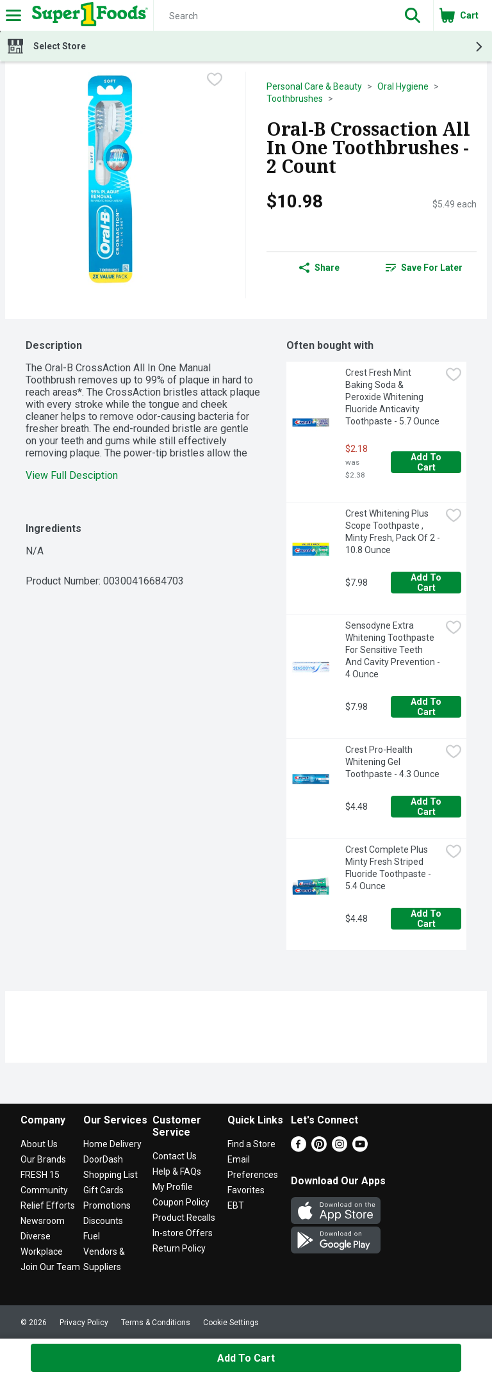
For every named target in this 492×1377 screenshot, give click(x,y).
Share (319, 267)
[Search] (273, 16)
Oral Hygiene (403, 86)
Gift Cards (103, 1190)
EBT (235, 1205)
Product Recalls (183, 1217)
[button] (412, 15)
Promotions (107, 1205)
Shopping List (110, 1175)
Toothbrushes (294, 98)
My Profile (172, 1187)
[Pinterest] (319, 1148)
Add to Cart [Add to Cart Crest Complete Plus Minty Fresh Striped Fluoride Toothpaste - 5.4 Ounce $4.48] (427, 918)
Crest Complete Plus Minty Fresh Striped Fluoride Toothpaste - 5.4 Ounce (389, 867)
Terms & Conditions (155, 1322)
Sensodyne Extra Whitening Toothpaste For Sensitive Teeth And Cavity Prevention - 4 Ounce (393, 649)
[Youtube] (360, 1148)
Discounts (103, 1221)
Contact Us (174, 1156)
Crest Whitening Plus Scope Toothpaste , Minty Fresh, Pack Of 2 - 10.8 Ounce (393, 531)
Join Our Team (50, 1267)
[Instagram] (339, 1148)
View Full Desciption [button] (72, 475)
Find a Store (251, 1144)
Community (44, 1190)
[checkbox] (214, 81)
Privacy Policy (84, 1322)
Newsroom (42, 1221)
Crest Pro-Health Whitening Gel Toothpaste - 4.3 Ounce (392, 762)
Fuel (91, 1236)
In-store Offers (182, 1233)
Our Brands (43, 1159)
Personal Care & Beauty (314, 86)
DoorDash (103, 1159)
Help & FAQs (176, 1171)
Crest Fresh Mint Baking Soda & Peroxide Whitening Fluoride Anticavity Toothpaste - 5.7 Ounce (392, 396)
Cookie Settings (231, 1322)
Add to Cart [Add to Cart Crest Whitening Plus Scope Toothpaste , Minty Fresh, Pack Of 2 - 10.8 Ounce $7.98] (427, 582)
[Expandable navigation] (13, 15)
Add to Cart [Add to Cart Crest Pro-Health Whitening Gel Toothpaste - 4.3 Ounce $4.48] (427, 806)
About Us (39, 1144)
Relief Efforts (47, 1205)
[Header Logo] (87, 15)
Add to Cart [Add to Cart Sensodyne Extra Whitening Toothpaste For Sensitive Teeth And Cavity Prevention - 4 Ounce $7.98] (427, 707)
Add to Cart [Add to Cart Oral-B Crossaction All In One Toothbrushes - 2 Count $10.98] (246, 1358)
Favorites (246, 1190)
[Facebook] (298, 1148)
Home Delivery (112, 1144)
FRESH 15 (40, 1175)
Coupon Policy (180, 1202)
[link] (424, 267)
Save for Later (424, 267)
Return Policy (179, 1248)
